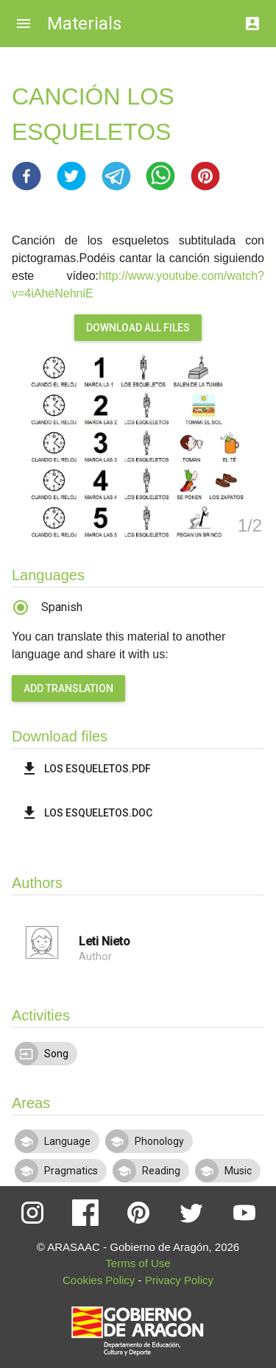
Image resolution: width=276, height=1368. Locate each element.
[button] (26, 176)
